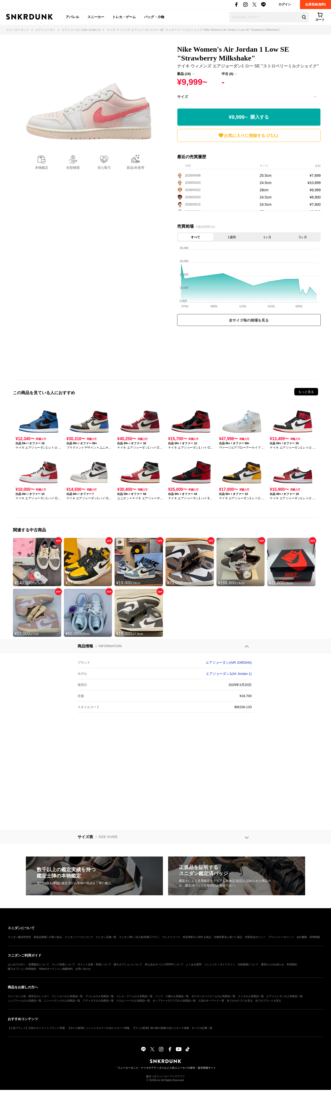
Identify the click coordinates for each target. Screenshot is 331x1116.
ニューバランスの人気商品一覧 (62, 1000)
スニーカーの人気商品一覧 (67, 996)
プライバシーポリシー (281, 937)
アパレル (72, 17)
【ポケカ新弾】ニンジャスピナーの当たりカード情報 (98, 1028)
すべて (195, 237)
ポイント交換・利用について (94, 964)
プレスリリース (171, 937)
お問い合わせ (83, 968)
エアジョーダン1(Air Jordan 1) (229, 674)
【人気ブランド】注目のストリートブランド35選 (36, 1028)
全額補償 (73, 168)
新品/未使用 (136, 168)
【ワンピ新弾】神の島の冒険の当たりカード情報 (160, 1028)
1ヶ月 (267, 237)
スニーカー (95, 17)
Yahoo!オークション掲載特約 (56, 968)
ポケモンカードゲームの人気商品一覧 (213, 996)
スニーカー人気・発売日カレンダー (28, 996)
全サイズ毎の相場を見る (249, 320)
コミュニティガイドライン (219, 964)
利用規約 (292, 964)
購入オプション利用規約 (22, 968)
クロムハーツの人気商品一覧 (133, 1000)
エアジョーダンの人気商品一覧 (284, 996)
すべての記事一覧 (202, 1028)
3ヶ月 (303, 237)
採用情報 (315, 937)
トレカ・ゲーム (124, 17)
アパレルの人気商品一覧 (99, 996)
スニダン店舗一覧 (106, 937)
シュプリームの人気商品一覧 (24, 1000)
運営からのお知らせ (272, 964)
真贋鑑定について (38, 964)
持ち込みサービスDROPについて (164, 964)
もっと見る (306, 392)
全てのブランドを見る (268, 1000)
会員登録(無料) (315, 4)
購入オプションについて (128, 964)
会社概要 (302, 937)
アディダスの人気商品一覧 (98, 1000)
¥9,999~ (249, 117)
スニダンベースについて (79, 937)
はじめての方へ (17, 964)
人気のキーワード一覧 (211, 1000)
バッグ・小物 (154, 17)
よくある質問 (193, 964)
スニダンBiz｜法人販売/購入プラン (139, 937)
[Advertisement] (249, 352)
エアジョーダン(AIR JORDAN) (229, 662)
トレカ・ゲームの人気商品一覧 (134, 996)
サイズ (182, 97)
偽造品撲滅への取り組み (48, 937)
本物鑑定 (41, 168)
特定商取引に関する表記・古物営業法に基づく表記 (212, 937)
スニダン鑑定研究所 (19, 937)
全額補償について (248, 964)
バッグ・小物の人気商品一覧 (172, 996)
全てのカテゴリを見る (240, 1000)
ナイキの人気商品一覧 (251, 996)
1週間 (232, 237)
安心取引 (104, 168)
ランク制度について (63, 964)
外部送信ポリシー (255, 937)
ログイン (285, 4)
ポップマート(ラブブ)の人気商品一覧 (174, 1000)
